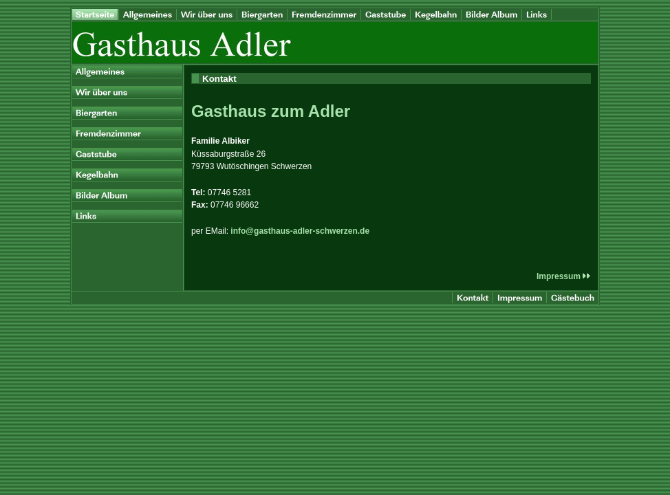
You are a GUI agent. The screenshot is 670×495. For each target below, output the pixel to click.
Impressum (564, 276)
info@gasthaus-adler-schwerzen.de (299, 231)
